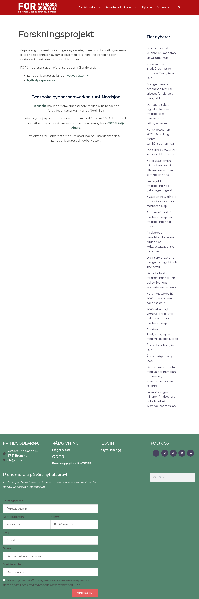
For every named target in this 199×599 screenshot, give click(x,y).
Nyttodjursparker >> (41, 80)
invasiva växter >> (77, 75)
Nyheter (147, 7)
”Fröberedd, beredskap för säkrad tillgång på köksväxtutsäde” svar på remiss (161, 242)
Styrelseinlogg (111, 450)
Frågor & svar (61, 450)
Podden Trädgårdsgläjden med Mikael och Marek (162, 334)
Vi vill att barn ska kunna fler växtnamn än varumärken (161, 53)
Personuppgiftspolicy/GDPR (71, 463)
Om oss (161, 7)
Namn (54, 517)
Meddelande (12, 564)
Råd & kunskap (87, 7)
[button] (179, 7)
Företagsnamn (13, 501)
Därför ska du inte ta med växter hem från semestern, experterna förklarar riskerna (161, 376)
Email (7, 532)
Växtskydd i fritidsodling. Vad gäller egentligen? (159, 186)
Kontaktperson (13, 517)
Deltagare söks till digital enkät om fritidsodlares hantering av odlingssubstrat (159, 114)
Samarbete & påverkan (119, 7)
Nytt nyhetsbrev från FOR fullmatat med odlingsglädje (161, 298)
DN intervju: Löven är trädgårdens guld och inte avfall (162, 262)
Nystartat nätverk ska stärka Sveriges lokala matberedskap (161, 201)
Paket (7, 548)
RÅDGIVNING (65, 443)
